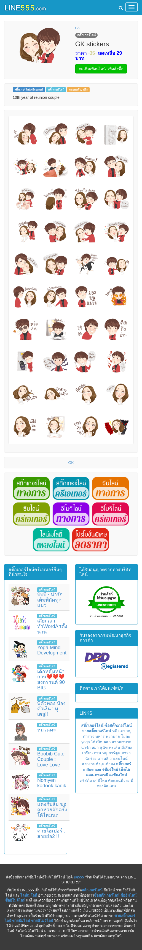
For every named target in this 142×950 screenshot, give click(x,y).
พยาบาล (113, 736)
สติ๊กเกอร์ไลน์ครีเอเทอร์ (28, 89)
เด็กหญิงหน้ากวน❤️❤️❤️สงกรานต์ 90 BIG (51, 679)
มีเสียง (126, 747)
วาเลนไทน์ (118, 758)
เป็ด (99, 742)
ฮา (114, 742)
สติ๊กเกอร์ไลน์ (56, 89)
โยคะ (125, 736)
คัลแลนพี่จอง (119, 780)
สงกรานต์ (90, 764)
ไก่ (93, 742)
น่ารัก (85, 747)
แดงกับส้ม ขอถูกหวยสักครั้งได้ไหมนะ (52, 809)
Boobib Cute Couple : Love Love (51, 759)
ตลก (107, 742)
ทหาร (100, 736)
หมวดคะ (46, 730)
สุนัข (104, 747)
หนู (105, 753)
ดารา (126, 753)
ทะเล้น (114, 747)
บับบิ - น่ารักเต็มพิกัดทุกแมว (50, 600)
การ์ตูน (114, 753)
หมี (114, 731)
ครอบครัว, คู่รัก (78, 89)
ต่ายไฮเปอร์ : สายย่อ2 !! (51, 833)
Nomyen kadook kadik (51, 782)
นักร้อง (91, 758)
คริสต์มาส (88, 780)
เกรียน (87, 753)
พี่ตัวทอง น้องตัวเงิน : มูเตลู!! (51, 709)
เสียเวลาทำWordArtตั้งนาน (52, 626)
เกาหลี (103, 758)
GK (77, 28)
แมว (121, 731)
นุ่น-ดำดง (107, 764)
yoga (85, 742)
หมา (95, 747)
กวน (97, 753)
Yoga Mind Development (51, 650)
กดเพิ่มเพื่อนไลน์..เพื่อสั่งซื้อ (101, 69)
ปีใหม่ (102, 780)
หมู (129, 731)
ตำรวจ (88, 736)
